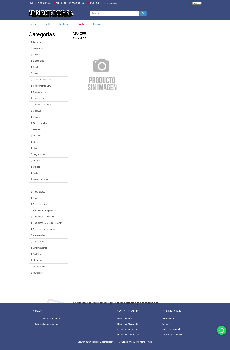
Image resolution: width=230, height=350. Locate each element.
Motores (36, 160)
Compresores (38, 92)
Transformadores (40, 266)
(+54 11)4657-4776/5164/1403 (45, 318)
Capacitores (37, 61)
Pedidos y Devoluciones (173, 329)
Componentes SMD (41, 86)
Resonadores (38, 241)
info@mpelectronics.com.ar (44, 324)
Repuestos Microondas (43, 229)
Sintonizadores (39, 248)
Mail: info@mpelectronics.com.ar (102, 3)
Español (197, 3)
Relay (35, 198)
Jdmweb (149, 342)
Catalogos (63, 24)
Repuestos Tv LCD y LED (129, 329)
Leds (34, 142)
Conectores (37, 98)
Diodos (35, 117)
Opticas (35, 167)
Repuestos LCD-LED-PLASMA (46, 223)
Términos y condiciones (173, 334)
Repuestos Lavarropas (43, 217)
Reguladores (38, 192)
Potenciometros (39, 179)
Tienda (80, 24)
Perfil (47, 24)
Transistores (38, 273)
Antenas (36, 42)
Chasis (35, 73)
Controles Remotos (41, 104)
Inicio (33, 24)
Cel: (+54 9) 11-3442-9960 (40, 3)
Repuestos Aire (39, 204)
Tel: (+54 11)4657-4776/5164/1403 (69, 3)
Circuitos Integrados (41, 79)
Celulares (36, 67)
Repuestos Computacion (43, 210)
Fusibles (36, 135)
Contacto (97, 24)
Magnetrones (38, 154)
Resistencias (38, 235)
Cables (35, 54)
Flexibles (36, 129)
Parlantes (36, 173)
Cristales (36, 111)
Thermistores (38, 260)
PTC (34, 185)
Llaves (35, 148)
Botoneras (37, 48)
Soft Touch (37, 254)
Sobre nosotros (169, 318)
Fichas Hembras (40, 123)
